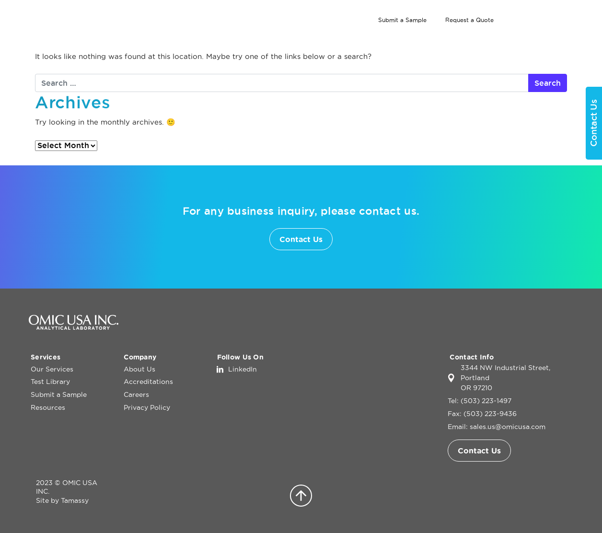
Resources (48, 407)
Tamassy (75, 500)
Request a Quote (469, 20)
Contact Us (547, 38)
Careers (136, 394)
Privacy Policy (147, 407)
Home (292, 38)
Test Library (422, 38)
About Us (482, 38)
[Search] (539, 20)
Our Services (344, 38)
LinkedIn (242, 369)
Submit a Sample (402, 20)
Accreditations (148, 381)
